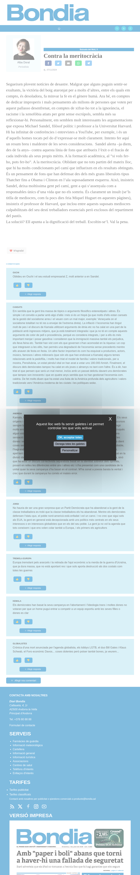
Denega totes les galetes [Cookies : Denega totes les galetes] (70, 443)
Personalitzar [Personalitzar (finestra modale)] (70, 450)
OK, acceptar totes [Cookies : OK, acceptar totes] (70, 437)
